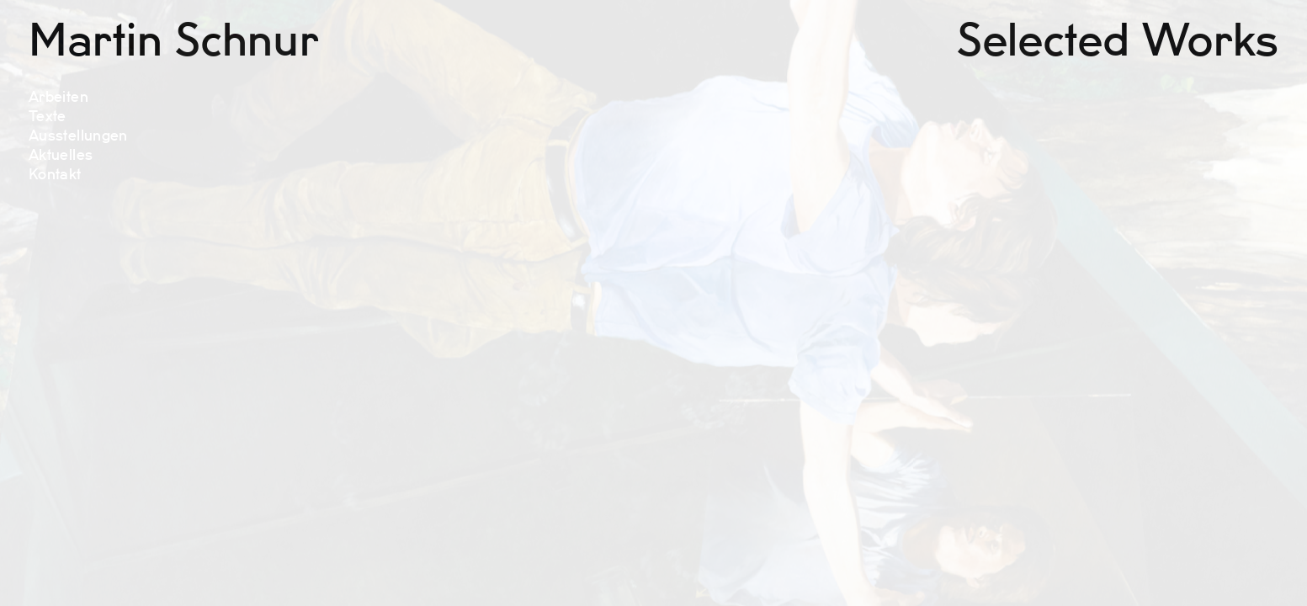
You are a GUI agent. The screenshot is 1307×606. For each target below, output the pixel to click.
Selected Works (1117, 41)
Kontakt (55, 174)
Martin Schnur (173, 41)
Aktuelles (61, 155)
